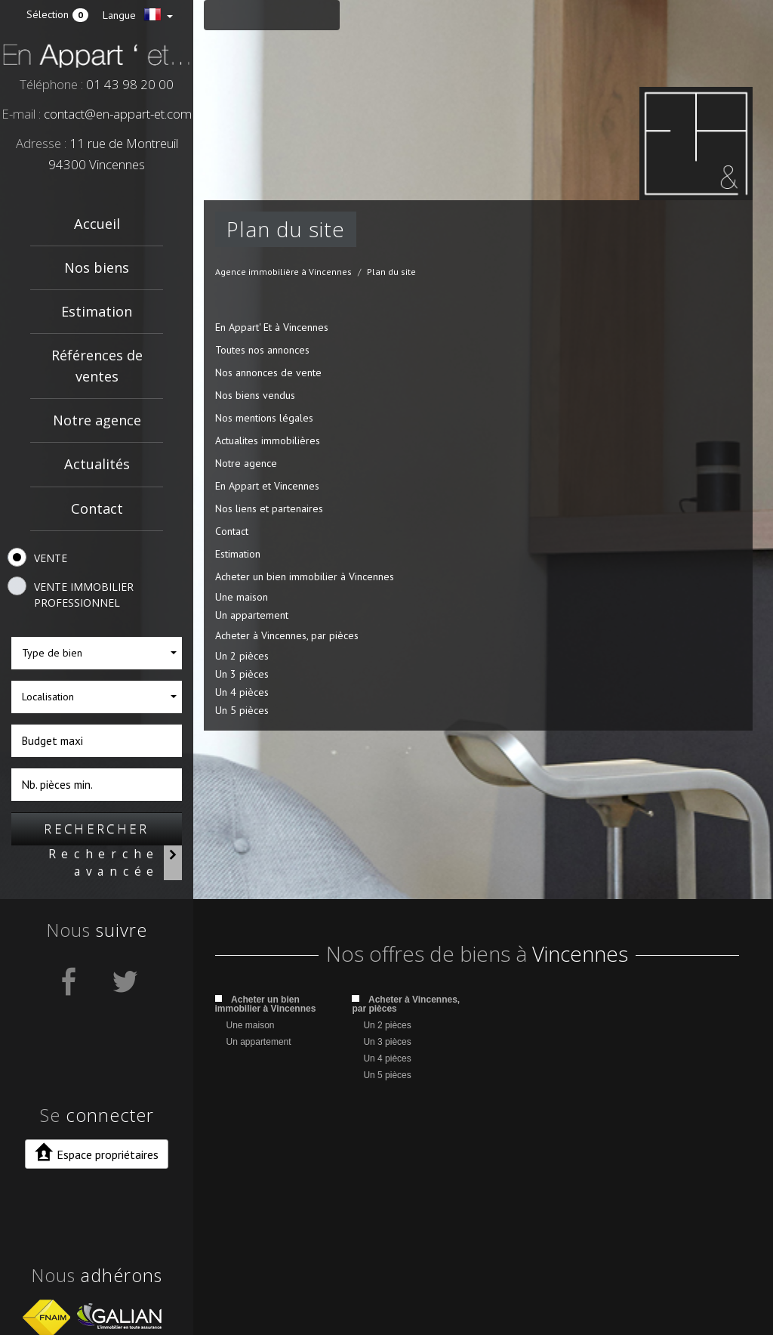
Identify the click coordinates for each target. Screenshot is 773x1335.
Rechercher (96, 828)
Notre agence (97, 420)
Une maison (241, 597)
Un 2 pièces (242, 656)
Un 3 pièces (242, 674)
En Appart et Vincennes (267, 486)
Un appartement (251, 615)
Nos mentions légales (264, 418)
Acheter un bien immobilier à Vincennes (304, 576)
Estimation (96, 311)
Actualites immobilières (267, 440)
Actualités (97, 464)
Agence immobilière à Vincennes (283, 271)
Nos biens (96, 267)
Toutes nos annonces (262, 350)
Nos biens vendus (255, 395)
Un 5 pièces (242, 710)
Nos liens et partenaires (269, 508)
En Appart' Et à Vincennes (271, 327)
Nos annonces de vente (268, 372)
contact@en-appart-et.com (118, 113)
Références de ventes (97, 365)
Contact (97, 508)
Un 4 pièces (242, 692)
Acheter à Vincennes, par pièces (287, 635)
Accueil (97, 224)
